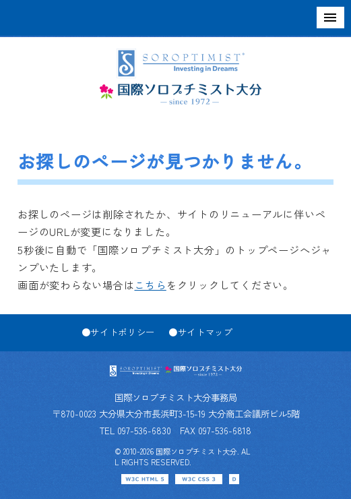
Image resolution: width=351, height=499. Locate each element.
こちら (150, 284)
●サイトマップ (200, 332)
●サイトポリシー (118, 332)
